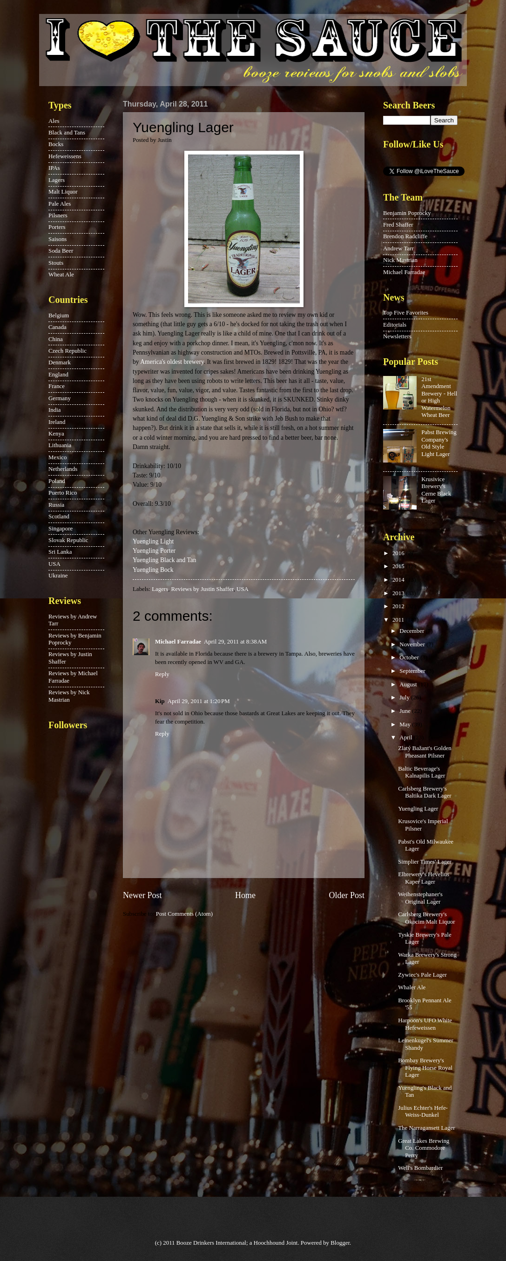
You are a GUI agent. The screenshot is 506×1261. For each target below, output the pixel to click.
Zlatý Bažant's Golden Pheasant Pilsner (425, 751)
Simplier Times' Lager (425, 862)
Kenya (56, 433)
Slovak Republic (68, 540)
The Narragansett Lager (426, 1128)
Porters (56, 227)
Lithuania (59, 445)
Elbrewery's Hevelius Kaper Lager (423, 878)
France (56, 386)
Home (245, 895)
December (412, 631)
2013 (399, 593)
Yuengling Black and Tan (164, 560)
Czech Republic (67, 351)
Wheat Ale (61, 274)
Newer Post (142, 895)
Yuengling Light (153, 541)
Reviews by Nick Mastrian (69, 696)
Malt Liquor (63, 191)
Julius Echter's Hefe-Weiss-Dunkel (423, 1111)
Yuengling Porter (154, 550)
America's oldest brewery (172, 361)
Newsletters (397, 336)
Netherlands (62, 469)
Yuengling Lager (418, 808)
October (409, 657)
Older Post (346, 895)
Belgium (58, 315)
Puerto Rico (62, 493)
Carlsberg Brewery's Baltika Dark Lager (424, 792)
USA (242, 589)
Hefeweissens (64, 156)
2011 (399, 620)
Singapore (60, 528)
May (405, 724)
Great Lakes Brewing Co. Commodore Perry (423, 1148)
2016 (399, 553)
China (55, 339)
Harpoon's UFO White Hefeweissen (425, 1024)
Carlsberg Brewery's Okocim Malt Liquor (426, 918)
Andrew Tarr (398, 248)
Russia (56, 505)
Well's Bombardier (420, 1168)
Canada (57, 327)
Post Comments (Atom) (184, 914)
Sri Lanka (60, 552)
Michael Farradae (178, 641)
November (412, 644)
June (405, 711)
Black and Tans (66, 132)
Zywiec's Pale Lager (422, 975)
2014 (399, 580)
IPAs (54, 168)
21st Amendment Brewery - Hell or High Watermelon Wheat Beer (439, 397)
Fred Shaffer (398, 224)
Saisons (57, 239)
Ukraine (57, 575)
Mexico (57, 457)
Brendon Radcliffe (405, 236)
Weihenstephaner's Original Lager (420, 898)
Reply (162, 674)
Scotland (58, 516)
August (408, 684)
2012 (399, 606)
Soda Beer (60, 251)
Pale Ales (59, 204)
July (405, 697)
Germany (59, 398)
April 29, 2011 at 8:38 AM (235, 641)
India (54, 410)
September (412, 671)
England (58, 374)
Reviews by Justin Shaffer (202, 589)
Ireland (56, 422)
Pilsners (57, 215)
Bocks (55, 144)
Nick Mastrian (400, 260)
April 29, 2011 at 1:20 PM (199, 701)
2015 (399, 566)
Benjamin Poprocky (407, 213)
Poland (56, 481)
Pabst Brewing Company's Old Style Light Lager (438, 443)
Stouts (55, 263)
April (406, 737)
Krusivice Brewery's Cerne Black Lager (436, 490)
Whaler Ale (411, 987)
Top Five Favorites (405, 312)
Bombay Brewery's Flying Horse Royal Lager (425, 1067)
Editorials (394, 325)
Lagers (160, 589)
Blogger (340, 1243)
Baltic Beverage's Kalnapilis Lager (421, 772)
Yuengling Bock (153, 569)
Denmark (59, 362)
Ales (54, 121)
